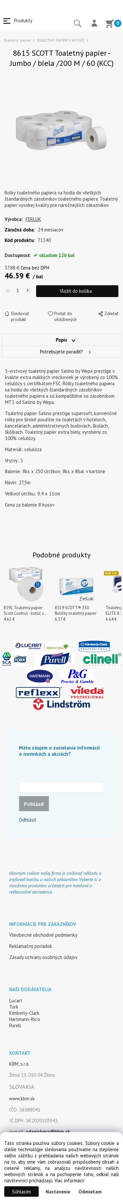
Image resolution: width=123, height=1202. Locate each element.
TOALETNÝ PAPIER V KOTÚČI (60, 40)
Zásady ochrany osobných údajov (43, 957)
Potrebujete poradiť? (61, 352)
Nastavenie (58, 1192)
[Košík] (109, 25)
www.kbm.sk (22, 1098)
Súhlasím (21, 1192)
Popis (61, 340)
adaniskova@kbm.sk (48, 1132)
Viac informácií (69, 1180)
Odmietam (90, 1192)
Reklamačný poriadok (30, 946)
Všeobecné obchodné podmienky (43, 935)
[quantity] (17, 290)
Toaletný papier (17, 40)
